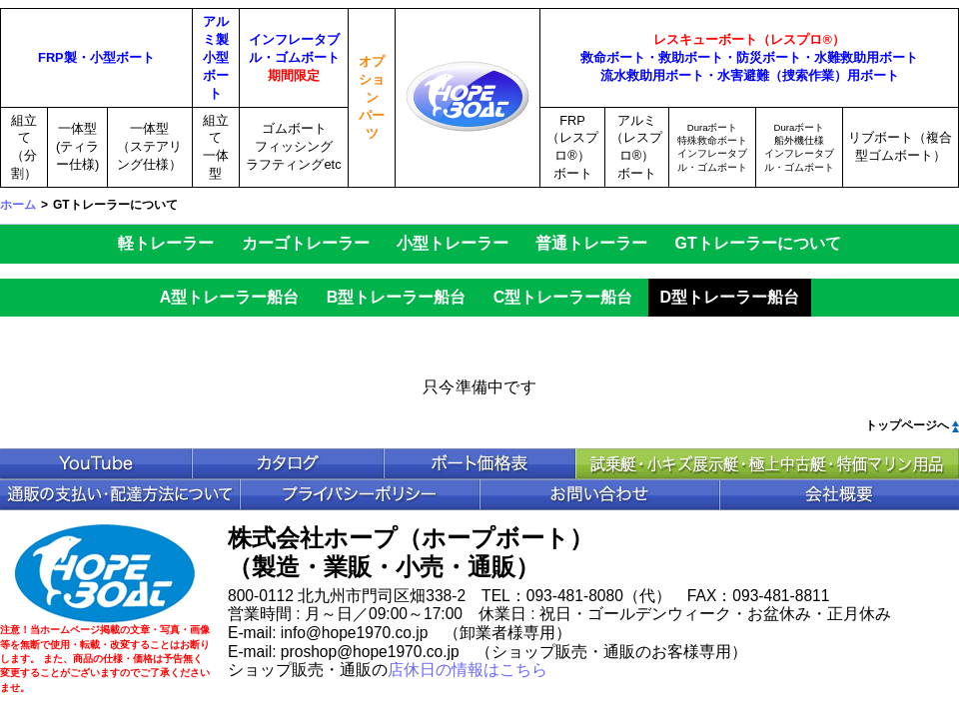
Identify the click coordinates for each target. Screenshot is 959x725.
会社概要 (839, 494)
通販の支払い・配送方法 (120, 494)
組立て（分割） (24, 147)
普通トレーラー (591, 243)
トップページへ (907, 425)
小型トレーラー (452, 243)
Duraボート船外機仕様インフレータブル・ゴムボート (799, 147)
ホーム (18, 205)
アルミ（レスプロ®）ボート (636, 147)
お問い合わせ (599, 494)
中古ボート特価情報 (767, 463)
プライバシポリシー (360, 494)
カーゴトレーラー (306, 243)
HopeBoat (105, 573)
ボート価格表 (479, 463)
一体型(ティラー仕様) (77, 146)
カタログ (288, 463)
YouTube (96, 463)
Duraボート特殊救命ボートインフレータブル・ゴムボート (712, 147)
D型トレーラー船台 (730, 297)
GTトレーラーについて (758, 243)
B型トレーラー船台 (397, 297)
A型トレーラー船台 (230, 297)
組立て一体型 (216, 147)
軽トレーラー (166, 243)
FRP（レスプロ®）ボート (572, 147)
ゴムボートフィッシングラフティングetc (293, 146)
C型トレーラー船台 (563, 297)
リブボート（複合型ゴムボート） (900, 146)
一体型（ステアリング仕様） (149, 146)
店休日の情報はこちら (467, 669)
